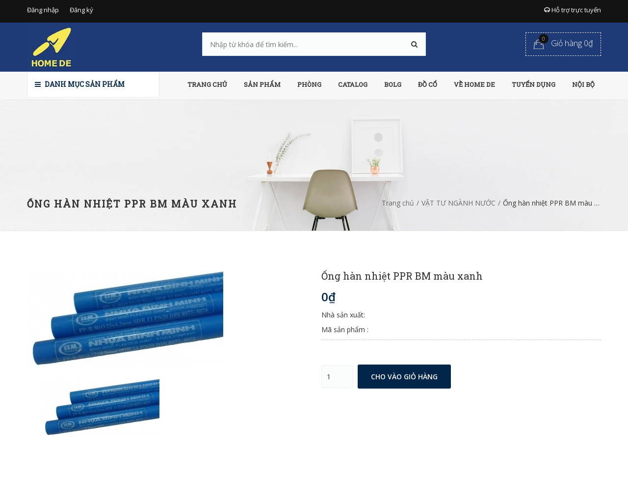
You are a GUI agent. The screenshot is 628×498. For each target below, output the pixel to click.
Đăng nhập (43, 9)
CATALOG (352, 84)
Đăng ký (81, 9)
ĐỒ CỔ (427, 84)
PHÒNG (309, 84)
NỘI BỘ (583, 84)
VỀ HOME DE (474, 84)
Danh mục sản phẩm (80, 84)
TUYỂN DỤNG (533, 84)
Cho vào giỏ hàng (404, 376)
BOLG (392, 84)
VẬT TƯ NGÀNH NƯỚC (458, 203)
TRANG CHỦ (207, 84)
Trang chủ (398, 203)
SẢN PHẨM (262, 84)
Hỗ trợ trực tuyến (572, 9)
